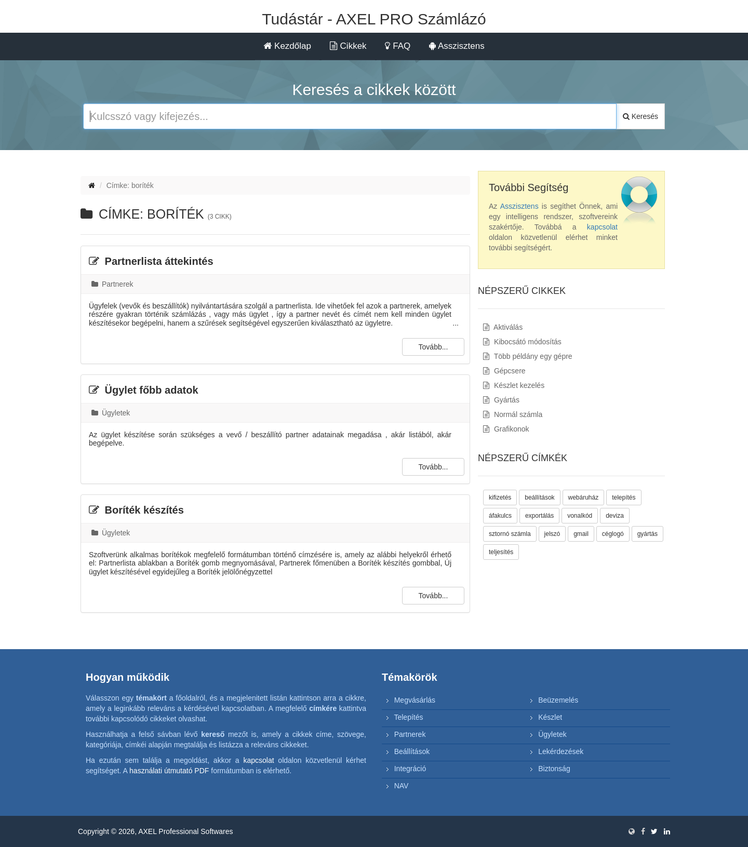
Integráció (410, 768)
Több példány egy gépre (527, 356)
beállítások (539, 497)
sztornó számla (510, 533)
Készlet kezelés (513, 385)
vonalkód (579, 515)
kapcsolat (602, 227)
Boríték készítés (136, 510)
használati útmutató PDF (169, 771)
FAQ (397, 46)
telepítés (623, 497)
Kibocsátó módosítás (522, 342)
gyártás (647, 533)
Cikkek (348, 46)
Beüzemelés (558, 700)
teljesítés (501, 552)
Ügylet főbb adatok (143, 390)
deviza (615, 515)
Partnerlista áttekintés (151, 261)
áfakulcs (500, 515)
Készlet (550, 717)
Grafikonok (506, 429)
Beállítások (412, 751)
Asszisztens (457, 46)
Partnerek (112, 284)
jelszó (552, 533)
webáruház (583, 497)
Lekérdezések (560, 751)
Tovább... (433, 347)
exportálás (539, 515)
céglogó (613, 533)
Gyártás (501, 400)
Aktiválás (503, 327)
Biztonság (554, 768)
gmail (581, 533)
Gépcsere (504, 371)
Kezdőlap (287, 46)
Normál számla (512, 414)
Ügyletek (110, 413)
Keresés (640, 116)
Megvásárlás (414, 700)
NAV (401, 786)
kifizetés (500, 497)
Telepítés (408, 717)
